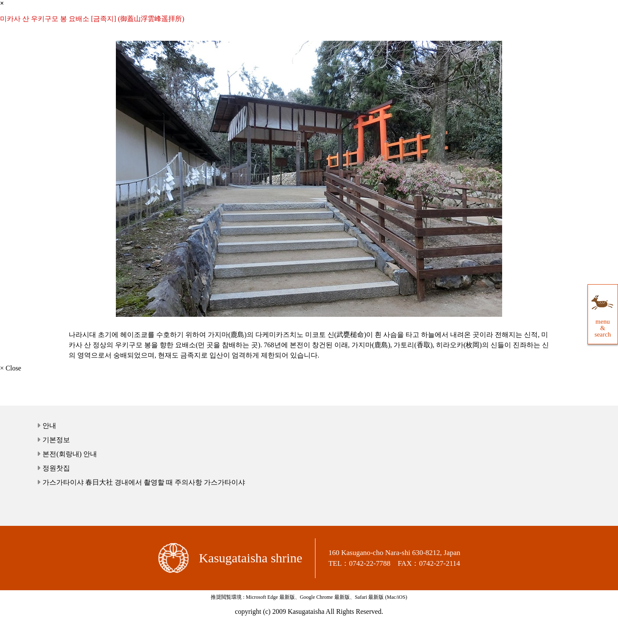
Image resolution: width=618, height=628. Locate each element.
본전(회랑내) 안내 (69, 454)
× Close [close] (10, 368)
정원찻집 (56, 468)
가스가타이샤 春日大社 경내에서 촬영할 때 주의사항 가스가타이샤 (143, 482)
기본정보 (56, 439)
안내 (49, 425)
